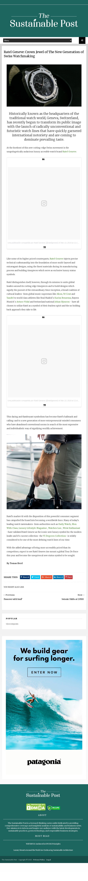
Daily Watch (17, 529)
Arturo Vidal (69, 310)
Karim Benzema (37, 310)
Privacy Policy (39, 878)
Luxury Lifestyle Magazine (55, 529)
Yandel (48, 306)
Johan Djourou (42, 314)
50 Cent (36, 306)
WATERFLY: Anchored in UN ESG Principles (43, 862)
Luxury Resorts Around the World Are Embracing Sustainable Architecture (43, 869)
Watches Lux (17, 532)
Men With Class (32, 529)
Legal (48, 878)
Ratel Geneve (60, 267)
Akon (28, 306)
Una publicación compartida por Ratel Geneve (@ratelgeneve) (37, 251)
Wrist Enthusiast (33, 532)
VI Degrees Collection (36, 540)
